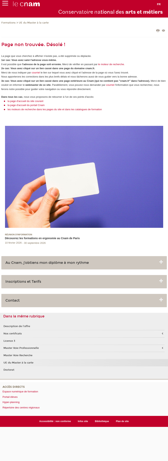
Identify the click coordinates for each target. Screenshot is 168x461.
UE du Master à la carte (34, 22)
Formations (8, 22)
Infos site (83, 421)
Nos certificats (12, 333)
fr (159, 4)
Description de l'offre (16, 326)
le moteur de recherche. (111, 64)
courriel (36, 72)
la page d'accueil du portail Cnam (26, 105)
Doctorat (8, 369)
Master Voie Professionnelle (21, 348)
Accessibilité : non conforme (55, 421)
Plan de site (122, 421)
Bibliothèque (102, 421)
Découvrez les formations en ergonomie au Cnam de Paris (42, 238)
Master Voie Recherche (17, 355)
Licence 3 (9, 340)
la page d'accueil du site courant (25, 101)
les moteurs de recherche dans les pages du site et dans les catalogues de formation (55, 109)
